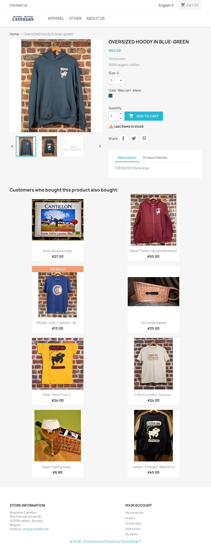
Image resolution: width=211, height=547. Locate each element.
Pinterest (144, 138)
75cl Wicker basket (153, 323)
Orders (130, 518)
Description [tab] (127, 157)
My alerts (131, 534)
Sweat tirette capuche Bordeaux (153, 251)
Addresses (133, 529)
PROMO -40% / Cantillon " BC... (57, 323)
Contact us (18, 5)
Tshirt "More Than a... (57, 395)
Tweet (134, 138)
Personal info (134, 513)
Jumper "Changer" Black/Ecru (153, 467)
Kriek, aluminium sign (57, 251)
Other (75, 18)
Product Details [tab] (155, 157)
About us (95, 18)
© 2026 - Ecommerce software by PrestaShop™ (105, 541)
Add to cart (144, 116)
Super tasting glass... (57, 467)
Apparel (56, 18)
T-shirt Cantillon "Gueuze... (153, 395)
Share (123, 138)
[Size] (117, 80)
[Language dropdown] (167, 5)
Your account (138, 505)
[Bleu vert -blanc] (111, 97)
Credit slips (133, 523)
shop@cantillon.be (35, 529)
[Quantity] (113, 116)
